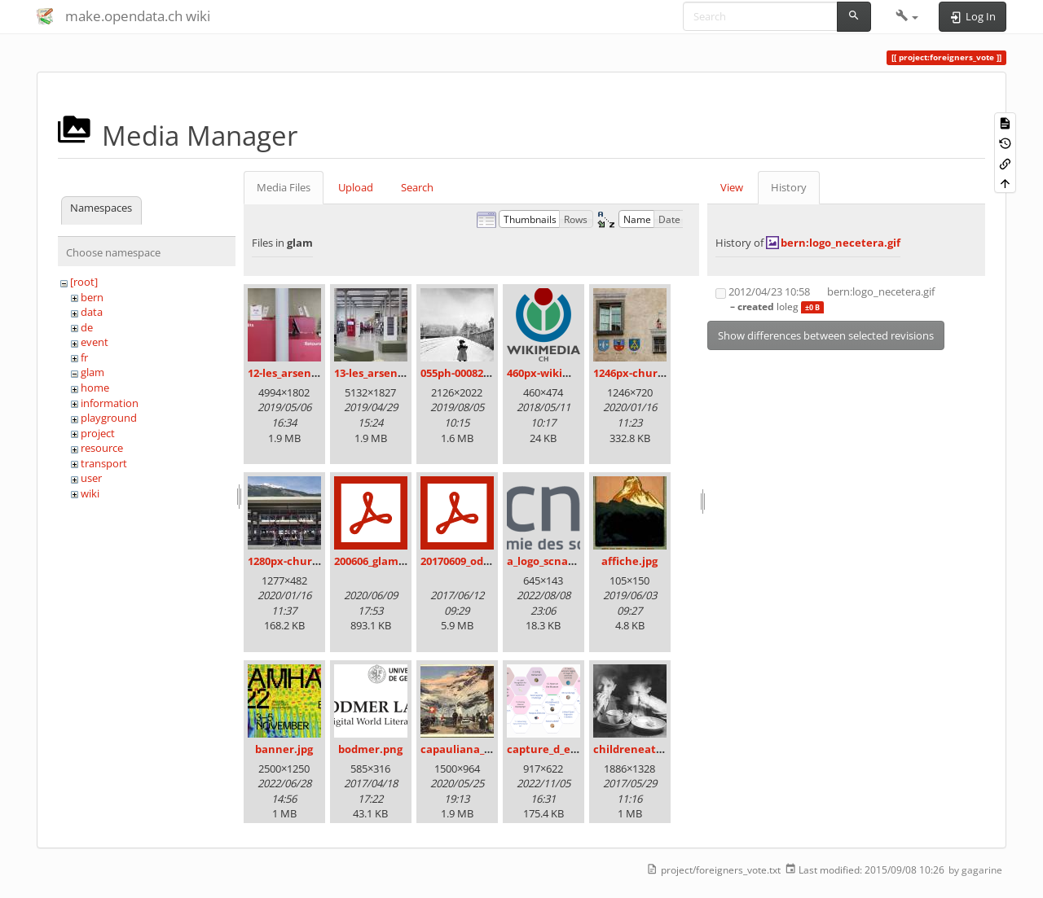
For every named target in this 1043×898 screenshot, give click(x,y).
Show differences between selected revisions (826, 335)
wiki (90, 493)
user (91, 478)
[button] (907, 16)
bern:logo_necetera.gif (840, 242)
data (92, 311)
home (95, 387)
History (789, 187)
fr (84, 357)
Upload (355, 187)
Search (417, 187)
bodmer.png (370, 749)
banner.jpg (284, 749)
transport (104, 463)
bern (92, 297)
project (98, 433)
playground (109, 417)
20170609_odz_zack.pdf (478, 561)
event (94, 342)
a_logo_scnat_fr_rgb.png (568, 561)
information (110, 403)
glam (92, 372)
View (731, 187)
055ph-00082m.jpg (466, 373)
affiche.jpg (629, 561)
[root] (84, 281)
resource (102, 447)
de (87, 327)
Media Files (283, 187)
